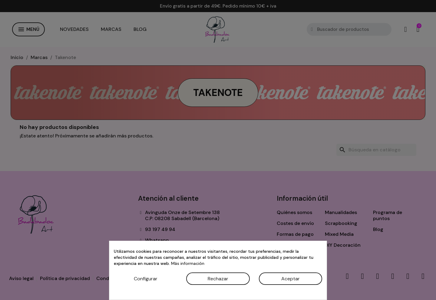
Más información (187, 263)
